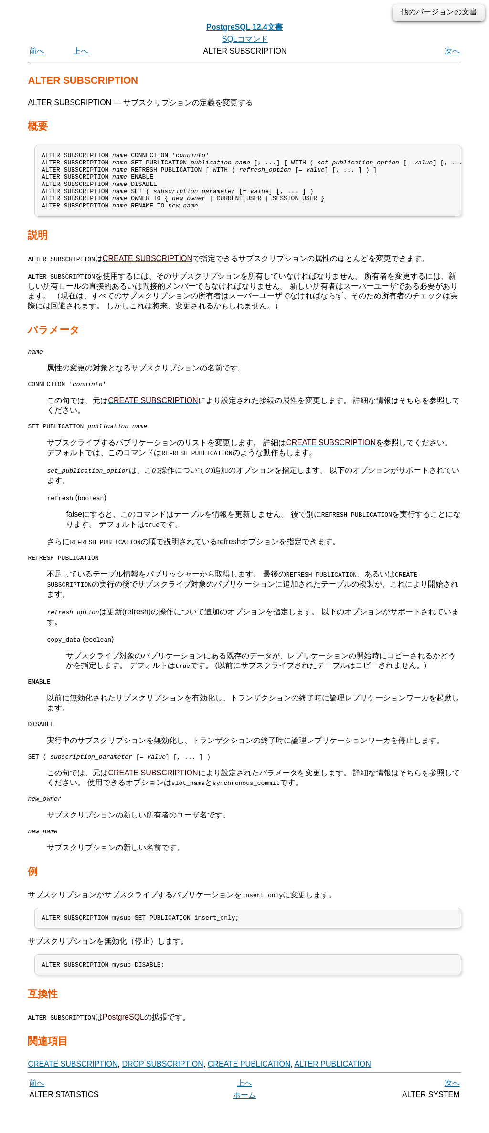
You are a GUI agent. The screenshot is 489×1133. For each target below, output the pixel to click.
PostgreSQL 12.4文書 (244, 27)
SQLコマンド (245, 39)
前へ (36, 51)
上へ (80, 51)
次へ (452, 51)
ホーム (244, 1122)
